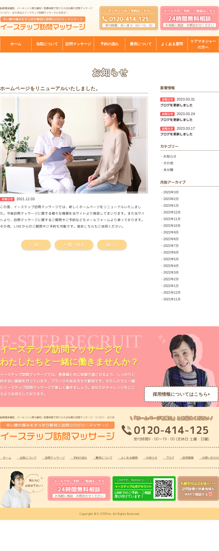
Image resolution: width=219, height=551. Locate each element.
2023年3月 (171, 192)
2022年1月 (171, 286)
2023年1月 (171, 205)
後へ (110, 245)
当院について (47, 44)
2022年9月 (171, 232)
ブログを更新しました (176, 105)
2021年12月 (172, 292)
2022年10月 (172, 225)
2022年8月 (171, 239)
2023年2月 (171, 199)
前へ (38, 245)
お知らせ (169, 156)
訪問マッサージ (78, 44)
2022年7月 (171, 245)
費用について (141, 44)
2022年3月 (171, 272)
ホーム (15, 44)
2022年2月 (171, 279)
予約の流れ (109, 44)
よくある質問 (172, 44)
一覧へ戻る (74, 245)
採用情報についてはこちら (180, 394)
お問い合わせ (210, 458)
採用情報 (188, 458)
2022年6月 (171, 252)
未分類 (168, 170)
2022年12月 (172, 212)
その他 (168, 163)
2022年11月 (172, 219)
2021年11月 (172, 299)
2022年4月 (171, 265)
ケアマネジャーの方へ (203, 44)
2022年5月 (171, 259)
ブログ (170, 458)
